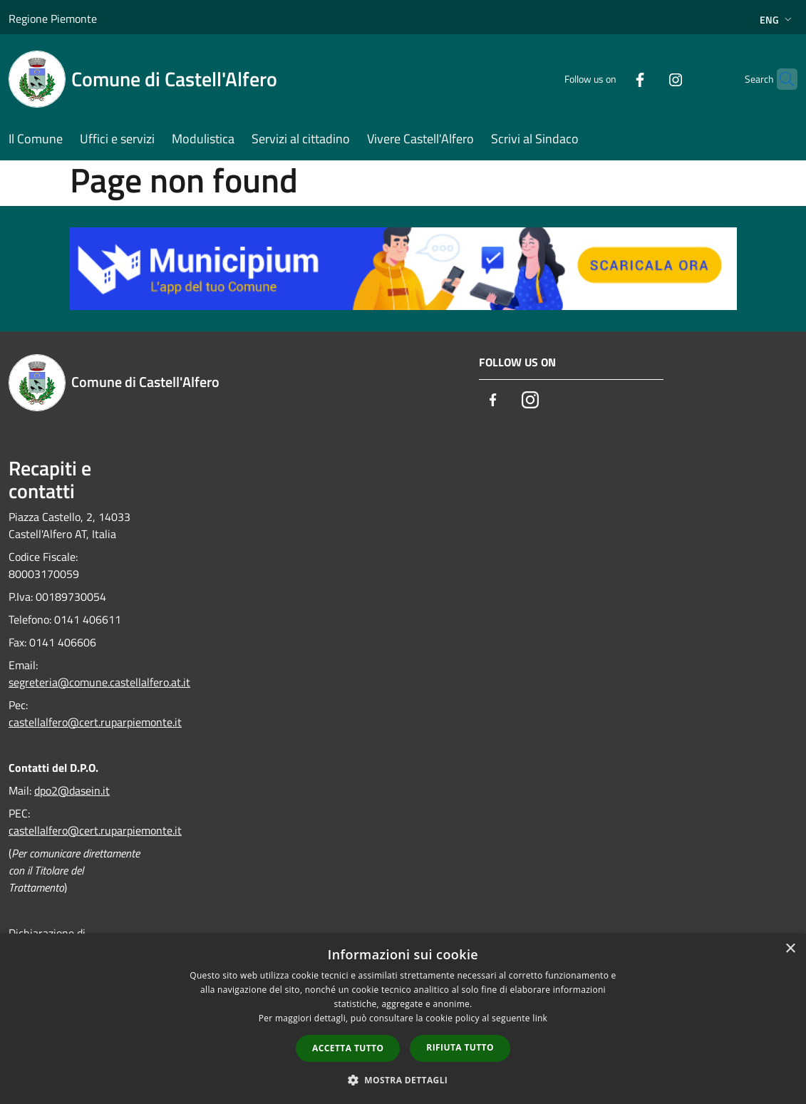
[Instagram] (648, 78)
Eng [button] (777, 19)
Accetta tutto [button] (347, 1048)
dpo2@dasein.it (72, 790)
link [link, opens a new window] (539, 1018)
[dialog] (403, 1019)
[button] (403, 1080)
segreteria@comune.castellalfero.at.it (99, 682)
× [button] (790, 949)
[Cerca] (780, 79)
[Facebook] (612, 78)
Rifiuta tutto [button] (460, 1047)
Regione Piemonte (53, 18)
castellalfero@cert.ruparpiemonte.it (95, 722)
